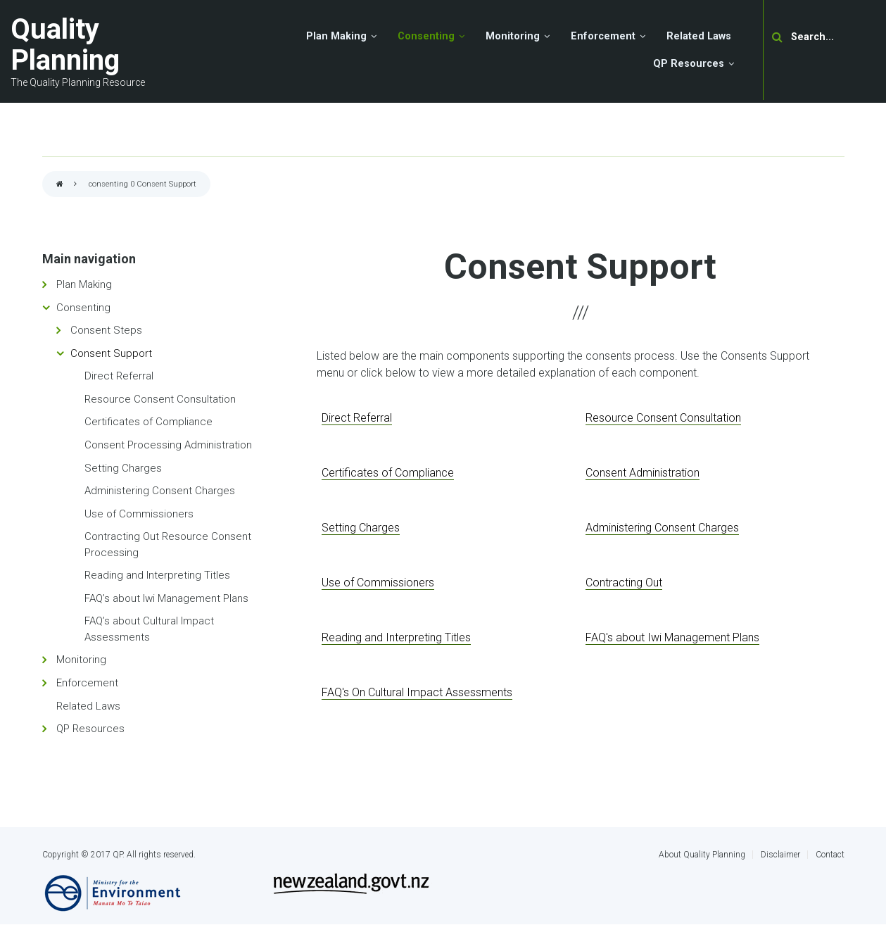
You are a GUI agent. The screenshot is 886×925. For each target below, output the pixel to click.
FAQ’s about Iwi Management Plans (166, 598)
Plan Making (84, 284)
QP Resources (90, 728)
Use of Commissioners (139, 514)
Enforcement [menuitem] (603, 36)
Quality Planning (65, 45)
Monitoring (81, 659)
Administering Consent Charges (159, 490)
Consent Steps (106, 330)
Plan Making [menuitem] (336, 36)
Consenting (83, 307)
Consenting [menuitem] (426, 36)
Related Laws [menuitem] (698, 36)
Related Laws (88, 706)
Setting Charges (123, 468)
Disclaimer (780, 854)
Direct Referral (118, 376)
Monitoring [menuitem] (513, 36)
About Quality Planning (702, 854)
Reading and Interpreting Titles (157, 575)
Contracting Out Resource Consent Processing (167, 544)
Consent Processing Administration (168, 445)
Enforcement (87, 683)
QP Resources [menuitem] (688, 64)
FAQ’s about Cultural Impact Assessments (149, 629)
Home (59, 185)
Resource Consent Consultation (160, 399)
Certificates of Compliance (148, 421)
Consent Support (111, 353)
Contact (830, 854)
